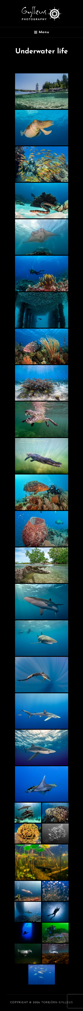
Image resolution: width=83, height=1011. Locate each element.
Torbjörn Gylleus (57, 1002)
